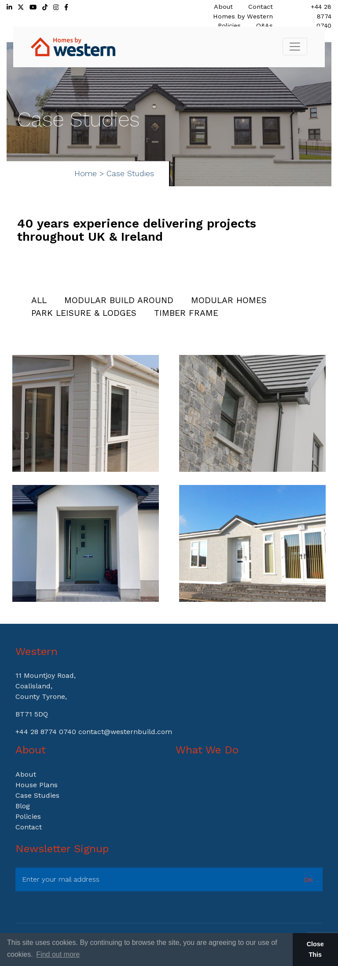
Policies (229, 25)
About (223, 6)
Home (85, 173)
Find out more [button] (58, 954)
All (39, 300)
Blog (22, 806)
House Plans (36, 785)
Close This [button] (315, 949)
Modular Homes (229, 300)
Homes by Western (243, 16)
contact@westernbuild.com (125, 731)
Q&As (264, 25)
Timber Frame (186, 313)
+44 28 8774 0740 (321, 16)
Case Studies (37, 795)
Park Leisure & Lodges (83, 313)
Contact (260, 6)
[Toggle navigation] (295, 46)
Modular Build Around (118, 300)
